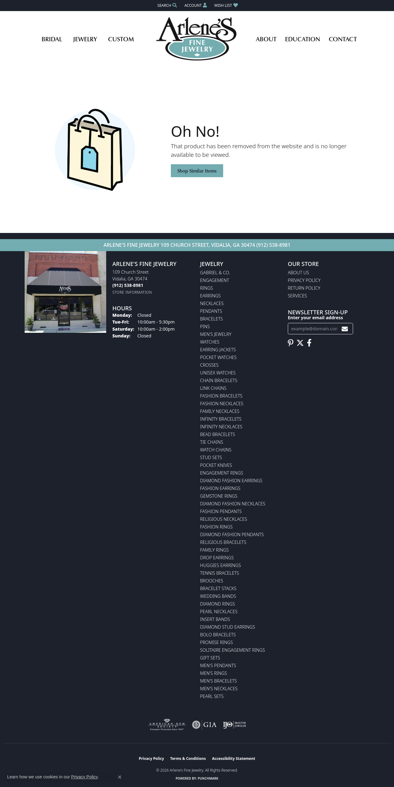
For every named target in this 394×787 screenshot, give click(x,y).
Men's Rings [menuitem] (213, 673)
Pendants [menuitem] (211, 311)
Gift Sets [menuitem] (210, 658)
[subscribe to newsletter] (345, 328)
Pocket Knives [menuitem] (216, 465)
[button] (166, 5)
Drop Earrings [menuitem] (217, 558)
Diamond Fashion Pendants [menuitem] (232, 534)
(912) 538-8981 (273, 245)
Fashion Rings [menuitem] (216, 527)
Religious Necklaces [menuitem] (223, 519)
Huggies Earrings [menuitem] (220, 565)
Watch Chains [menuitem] (215, 450)
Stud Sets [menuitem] (211, 457)
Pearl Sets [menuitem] (211, 696)
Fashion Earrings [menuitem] (220, 488)
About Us (298, 272)
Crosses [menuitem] (209, 365)
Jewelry (85, 39)
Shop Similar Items (197, 170)
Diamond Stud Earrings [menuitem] (227, 627)
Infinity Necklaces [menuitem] (221, 427)
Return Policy (304, 288)
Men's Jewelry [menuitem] (215, 334)
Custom (121, 39)
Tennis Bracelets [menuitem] (219, 573)
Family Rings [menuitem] (214, 550)
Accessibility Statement (233, 758)
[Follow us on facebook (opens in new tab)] (309, 343)
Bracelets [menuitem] (211, 319)
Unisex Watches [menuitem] (217, 373)
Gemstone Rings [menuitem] (218, 496)
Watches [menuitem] (209, 342)
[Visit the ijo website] (234, 724)
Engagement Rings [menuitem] (221, 473)
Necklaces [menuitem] (212, 303)
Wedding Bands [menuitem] (218, 596)
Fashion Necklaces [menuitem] (221, 403)
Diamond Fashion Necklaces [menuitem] (232, 504)
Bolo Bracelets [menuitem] (218, 635)
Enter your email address (315, 317)
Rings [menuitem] (206, 288)
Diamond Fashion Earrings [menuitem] (231, 480)
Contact (343, 39)
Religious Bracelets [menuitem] (223, 542)
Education (302, 39)
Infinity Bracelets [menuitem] (221, 419)
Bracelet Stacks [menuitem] (218, 588)
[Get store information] (132, 292)
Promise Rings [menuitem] (216, 642)
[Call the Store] (127, 285)
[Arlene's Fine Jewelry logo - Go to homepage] (197, 39)
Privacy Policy (304, 280)
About (266, 39)
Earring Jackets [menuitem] (218, 350)
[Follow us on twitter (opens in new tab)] (300, 343)
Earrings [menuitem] (210, 296)
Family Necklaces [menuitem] (219, 411)
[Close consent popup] (120, 777)
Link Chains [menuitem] (213, 388)
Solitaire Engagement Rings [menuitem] (232, 650)
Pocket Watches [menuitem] (218, 357)
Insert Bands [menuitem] (215, 619)
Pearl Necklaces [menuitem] (219, 611)
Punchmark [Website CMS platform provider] (208, 778)
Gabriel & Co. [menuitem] (215, 272)
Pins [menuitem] (205, 326)
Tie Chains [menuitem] (211, 442)
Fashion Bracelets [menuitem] (221, 396)
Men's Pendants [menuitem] (218, 665)
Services (297, 296)
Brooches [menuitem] (211, 581)
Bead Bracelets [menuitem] (217, 434)
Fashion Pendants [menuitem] (221, 511)
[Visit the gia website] (204, 724)
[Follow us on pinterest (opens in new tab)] (290, 343)
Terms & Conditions (188, 758)
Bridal (52, 39)
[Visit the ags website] (167, 724)
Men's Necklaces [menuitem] (219, 688)
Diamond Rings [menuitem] (217, 604)
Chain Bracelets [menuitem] (218, 380)
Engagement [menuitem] (214, 280)
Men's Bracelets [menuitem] (218, 681)
